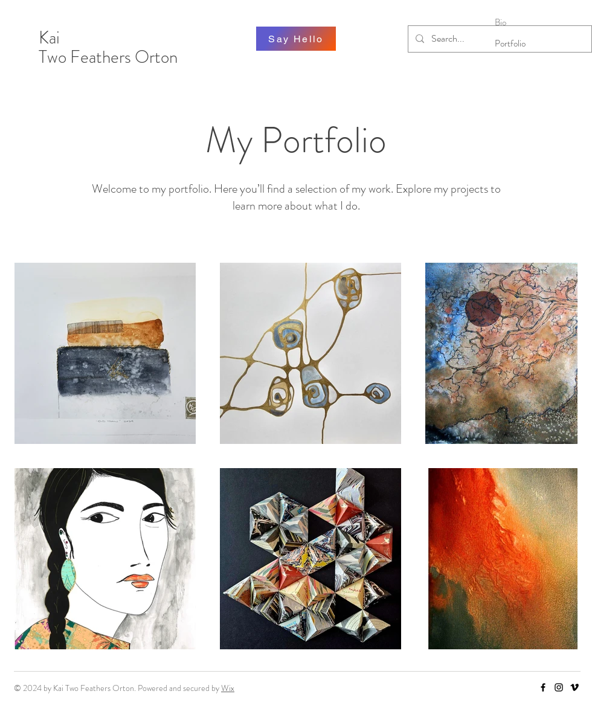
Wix (227, 688)
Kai (51, 37)
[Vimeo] (574, 687)
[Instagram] (558, 687)
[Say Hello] (296, 39)
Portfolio (510, 43)
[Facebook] (543, 687)
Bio (500, 22)
